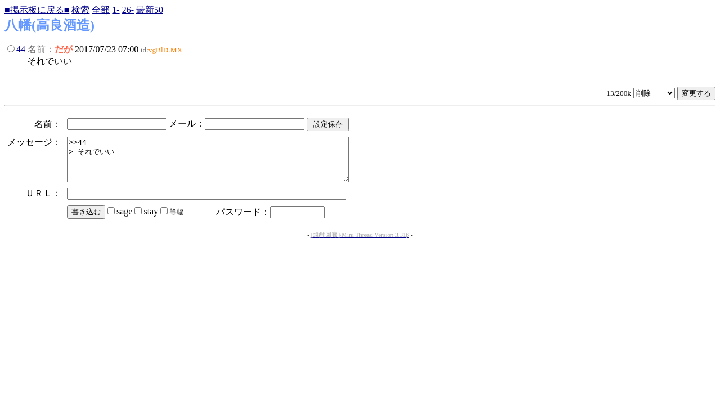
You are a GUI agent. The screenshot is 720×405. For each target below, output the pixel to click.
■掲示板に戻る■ (36, 10)
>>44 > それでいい (224, 164)
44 (20, 49)
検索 (80, 10)
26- (128, 10)
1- (115, 10)
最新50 (149, 10)
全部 (101, 10)
